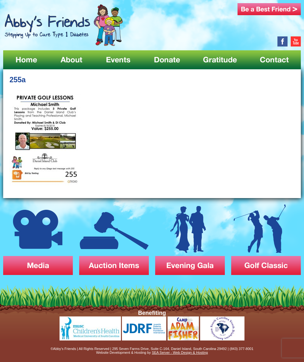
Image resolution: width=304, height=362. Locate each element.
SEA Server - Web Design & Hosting (180, 352)
